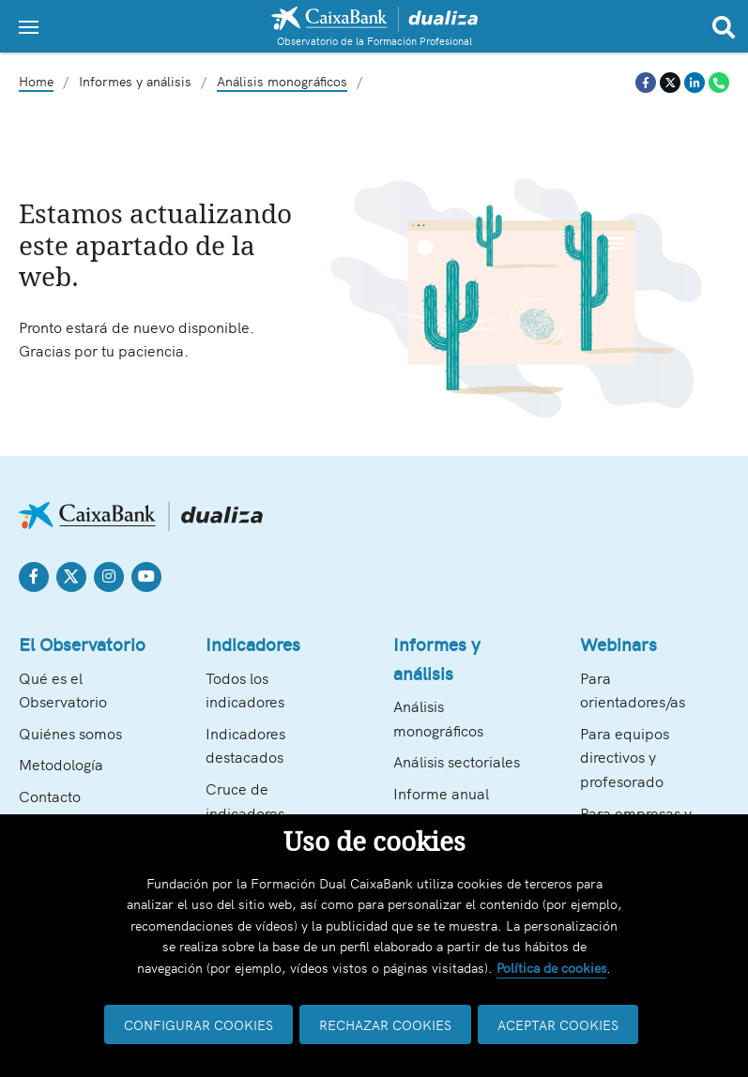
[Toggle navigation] (28, 27)
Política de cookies (551, 967)
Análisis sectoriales (456, 761)
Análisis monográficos (282, 81)
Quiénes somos (70, 732)
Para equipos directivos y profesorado (624, 756)
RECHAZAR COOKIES (385, 1024)
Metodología (61, 763)
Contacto (50, 795)
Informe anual (441, 792)
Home (36, 81)
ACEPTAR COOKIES (557, 1024)
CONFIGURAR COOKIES (198, 1024)
